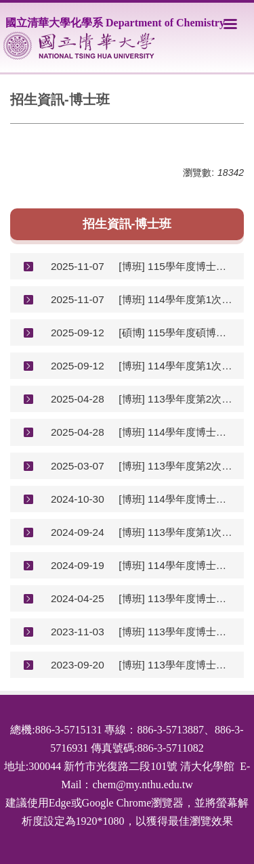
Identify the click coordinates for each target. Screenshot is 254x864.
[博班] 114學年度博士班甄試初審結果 (176, 499)
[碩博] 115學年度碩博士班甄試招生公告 (176, 332)
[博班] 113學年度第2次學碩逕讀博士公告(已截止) (176, 466)
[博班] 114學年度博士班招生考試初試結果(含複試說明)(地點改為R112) (176, 432)
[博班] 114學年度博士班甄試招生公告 (176, 565)
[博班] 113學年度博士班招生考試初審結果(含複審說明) (176, 598)
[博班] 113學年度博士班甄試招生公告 (176, 664)
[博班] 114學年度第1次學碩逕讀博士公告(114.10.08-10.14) (176, 365)
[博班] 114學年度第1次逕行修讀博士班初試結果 (176, 299)
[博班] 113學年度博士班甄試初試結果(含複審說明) (176, 631)
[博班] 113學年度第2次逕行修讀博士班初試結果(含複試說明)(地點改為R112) (176, 399)
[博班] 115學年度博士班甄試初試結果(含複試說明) (176, 266)
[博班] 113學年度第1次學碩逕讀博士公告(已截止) (176, 532)
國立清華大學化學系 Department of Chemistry (115, 22)
